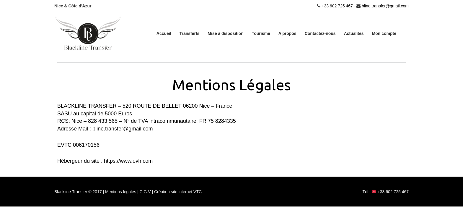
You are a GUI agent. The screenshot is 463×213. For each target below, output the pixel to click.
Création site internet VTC (178, 191)
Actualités (354, 33)
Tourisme (261, 33)
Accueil (163, 33)
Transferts (190, 33)
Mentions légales (121, 191)
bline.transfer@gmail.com (385, 6)
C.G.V (145, 191)
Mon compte (384, 33)
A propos (287, 33)
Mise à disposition (225, 33)
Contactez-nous (320, 33)
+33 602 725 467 (336, 6)
